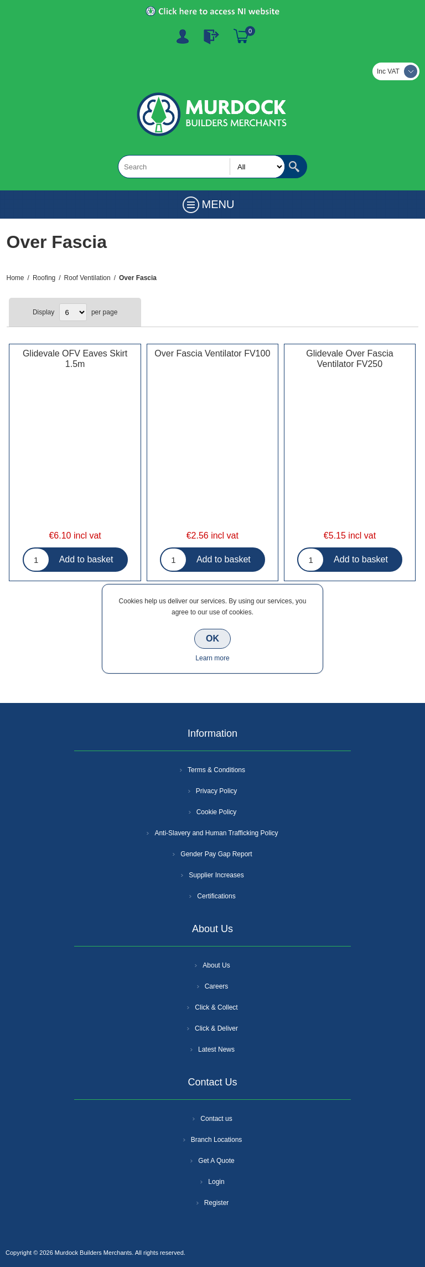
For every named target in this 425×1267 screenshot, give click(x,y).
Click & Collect (216, 1007)
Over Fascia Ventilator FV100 (212, 353)
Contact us (216, 1119)
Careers (217, 986)
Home (15, 278)
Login (216, 1182)
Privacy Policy (216, 791)
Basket (241, 36)
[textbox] (201, 167)
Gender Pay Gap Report (216, 854)
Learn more (212, 658)
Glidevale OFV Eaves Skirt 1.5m (75, 359)
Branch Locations (216, 1140)
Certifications (216, 896)
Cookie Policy (216, 812)
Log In (211, 36)
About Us (216, 965)
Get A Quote (216, 1161)
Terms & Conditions (216, 770)
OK (212, 638)
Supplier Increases (216, 875)
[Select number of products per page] (73, 312)
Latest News (216, 1049)
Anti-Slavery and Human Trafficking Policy (216, 833)
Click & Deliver (216, 1028)
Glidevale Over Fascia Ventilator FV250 (349, 359)
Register (182, 36)
